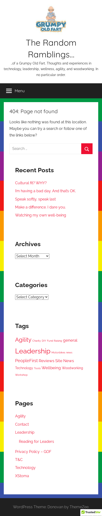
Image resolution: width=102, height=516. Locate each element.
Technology (25, 467)
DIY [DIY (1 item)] (44, 340)
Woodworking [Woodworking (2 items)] (72, 368)
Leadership (24, 432)
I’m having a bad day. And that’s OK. (45, 191)
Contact (22, 424)
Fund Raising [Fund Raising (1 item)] (54, 340)
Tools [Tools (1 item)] (37, 368)
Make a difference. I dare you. (40, 207)
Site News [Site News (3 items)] (64, 360)
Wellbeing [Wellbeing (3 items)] (51, 367)
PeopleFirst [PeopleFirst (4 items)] (26, 360)
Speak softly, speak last (35, 199)
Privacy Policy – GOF (33, 451)
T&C (19, 459)
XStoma (22, 476)
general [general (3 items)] (70, 340)
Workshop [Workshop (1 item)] (21, 374)
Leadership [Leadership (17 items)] (33, 351)
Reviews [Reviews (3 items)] (46, 360)
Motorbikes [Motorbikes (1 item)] (58, 352)
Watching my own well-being (40, 215)
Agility (20, 416)
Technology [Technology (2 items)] (24, 368)
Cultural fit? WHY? (31, 183)
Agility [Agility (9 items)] (23, 339)
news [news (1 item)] (69, 352)
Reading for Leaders (36, 441)
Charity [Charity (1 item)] (36, 340)
